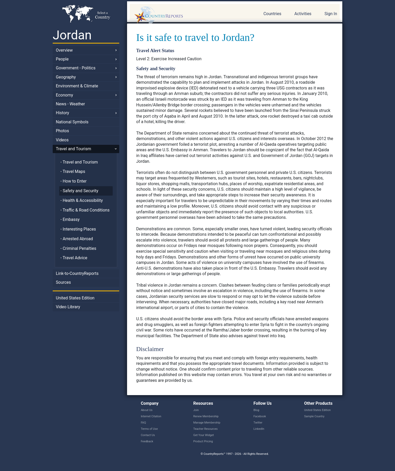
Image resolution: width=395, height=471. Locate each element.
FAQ (143, 422)
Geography (66, 77)
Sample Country (314, 416)
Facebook (260, 416)
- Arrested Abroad (77, 238)
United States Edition (75, 297)
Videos (62, 139)
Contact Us (148, 435)
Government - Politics (75, 67)
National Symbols (72, 121)
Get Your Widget (203, 435)
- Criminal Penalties (78, 248)
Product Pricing (203, 441)
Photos (62, 130)
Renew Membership (206, 416)
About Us (147, 410)
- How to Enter (74, 181)
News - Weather (70, 103)
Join (196, 410)
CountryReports (187, 16)
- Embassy (70, 219)
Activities (302, 13)
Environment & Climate (77, 85)
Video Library (68, 306)
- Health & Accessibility (82, 200)
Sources (63, 282)
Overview (64, 50)
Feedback (147, 441)
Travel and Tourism (73, 148)
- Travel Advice (74, 257)
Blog (256, 410)
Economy (64, 95)
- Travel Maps (73, 171)
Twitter (258, 422)
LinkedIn (259, 429)
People (62, 59)
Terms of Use (149, 429)
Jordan (72, 35)
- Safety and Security (79, 190)
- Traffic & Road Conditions (85, 210)
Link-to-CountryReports (77, 273)
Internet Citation (151, 416)
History (62, 112)
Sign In (331, 13)
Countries (272, 13)
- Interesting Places (78, 229)
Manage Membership (206, 422)
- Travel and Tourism (79, 162)
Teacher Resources (205, 429)
